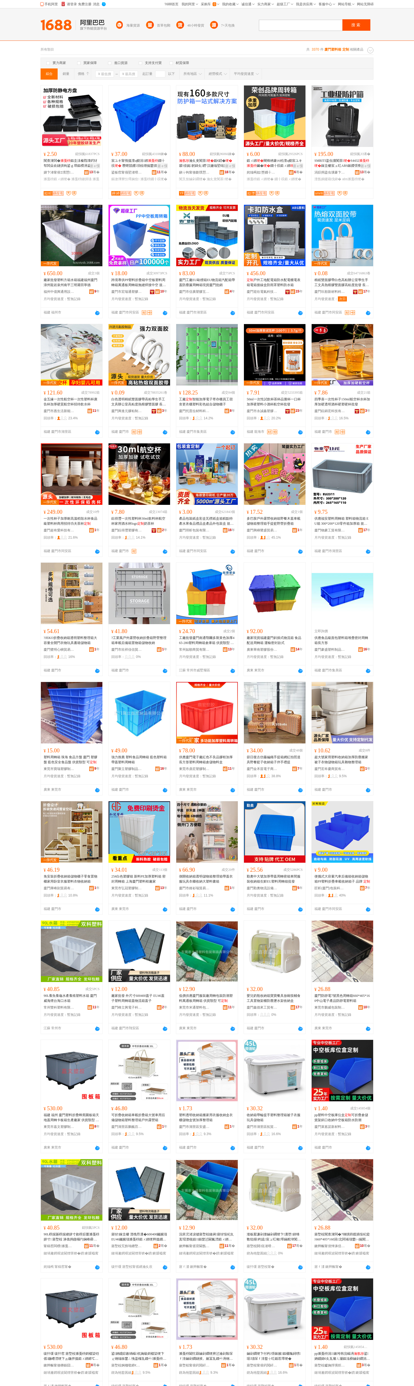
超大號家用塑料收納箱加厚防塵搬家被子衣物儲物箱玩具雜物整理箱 (341, 759)
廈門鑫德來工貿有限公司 (262, 1007)
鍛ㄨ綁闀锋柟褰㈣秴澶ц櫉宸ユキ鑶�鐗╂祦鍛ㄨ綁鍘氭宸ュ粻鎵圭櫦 (274, 163)
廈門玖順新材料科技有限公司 (329, 292)
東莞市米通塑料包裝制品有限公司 (194, 1007)
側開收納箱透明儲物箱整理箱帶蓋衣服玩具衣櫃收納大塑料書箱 (206, 878)
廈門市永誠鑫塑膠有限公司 (262, 411)
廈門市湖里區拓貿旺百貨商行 (262, 1127)
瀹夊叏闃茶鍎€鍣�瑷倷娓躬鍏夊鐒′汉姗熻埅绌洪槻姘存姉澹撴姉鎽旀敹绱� (206, 163)
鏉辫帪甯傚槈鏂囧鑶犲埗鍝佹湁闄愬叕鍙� (59, 1365)
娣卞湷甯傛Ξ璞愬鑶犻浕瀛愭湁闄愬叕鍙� (59, 172)
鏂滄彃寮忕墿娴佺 (125, 179)
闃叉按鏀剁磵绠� (192, 179)
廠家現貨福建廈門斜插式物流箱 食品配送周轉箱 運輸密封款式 (274, 640)
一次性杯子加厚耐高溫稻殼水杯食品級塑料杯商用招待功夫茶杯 (70, 521)
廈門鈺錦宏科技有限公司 (329, 411)
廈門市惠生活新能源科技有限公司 (59, 411)
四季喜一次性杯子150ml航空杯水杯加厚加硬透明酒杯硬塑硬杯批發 (342, 401)
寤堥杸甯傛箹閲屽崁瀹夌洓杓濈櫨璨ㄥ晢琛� (194, 1365)
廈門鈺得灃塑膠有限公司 (126, 530)
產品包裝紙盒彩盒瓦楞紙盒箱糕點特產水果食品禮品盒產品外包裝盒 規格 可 (206, 521)
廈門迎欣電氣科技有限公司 (262, 292)
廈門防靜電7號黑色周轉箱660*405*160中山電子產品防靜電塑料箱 (342, 998)
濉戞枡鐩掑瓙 (81, 179)
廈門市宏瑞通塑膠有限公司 (126, 292)
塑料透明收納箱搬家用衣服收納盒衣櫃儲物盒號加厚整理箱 (206, 1117)
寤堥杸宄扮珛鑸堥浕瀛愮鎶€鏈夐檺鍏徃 (126, 1246)
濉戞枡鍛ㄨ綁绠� (57, 179)
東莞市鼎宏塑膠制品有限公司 (194, 769)
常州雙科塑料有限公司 (59, 1007)
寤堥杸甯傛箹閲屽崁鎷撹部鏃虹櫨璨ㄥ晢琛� (262, 1365)
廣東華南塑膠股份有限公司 (262, 650)
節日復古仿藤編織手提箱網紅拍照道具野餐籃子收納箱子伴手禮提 (273, 759)
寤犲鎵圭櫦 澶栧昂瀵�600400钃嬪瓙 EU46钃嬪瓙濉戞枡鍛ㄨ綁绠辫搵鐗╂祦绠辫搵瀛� (139, 1237)
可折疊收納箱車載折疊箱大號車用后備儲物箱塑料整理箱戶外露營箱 (138, 1117)
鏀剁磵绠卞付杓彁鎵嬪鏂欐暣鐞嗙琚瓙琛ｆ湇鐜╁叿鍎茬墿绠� (274, 1356)
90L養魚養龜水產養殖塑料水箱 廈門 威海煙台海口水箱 (70, 998)
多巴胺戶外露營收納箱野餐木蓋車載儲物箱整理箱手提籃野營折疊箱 (273, 521)
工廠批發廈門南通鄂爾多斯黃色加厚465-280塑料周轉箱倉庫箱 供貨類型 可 (206, 640)
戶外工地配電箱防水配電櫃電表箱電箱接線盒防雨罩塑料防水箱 (273, 282)
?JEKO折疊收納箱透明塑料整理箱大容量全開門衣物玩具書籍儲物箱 (70, 640)
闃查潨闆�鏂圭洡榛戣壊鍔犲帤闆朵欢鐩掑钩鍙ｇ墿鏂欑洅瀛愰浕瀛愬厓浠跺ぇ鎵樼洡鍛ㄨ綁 (70, 163)
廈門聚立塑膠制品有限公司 (126, 769)
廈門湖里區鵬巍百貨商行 (126, 1127)
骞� (94, 172)
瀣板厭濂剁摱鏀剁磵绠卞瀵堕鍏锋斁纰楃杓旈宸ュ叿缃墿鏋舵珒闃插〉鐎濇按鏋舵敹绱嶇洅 (273, 1237)
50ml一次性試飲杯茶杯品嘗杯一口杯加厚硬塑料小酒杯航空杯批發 (274, 401)
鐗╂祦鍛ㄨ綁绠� (287, 179)
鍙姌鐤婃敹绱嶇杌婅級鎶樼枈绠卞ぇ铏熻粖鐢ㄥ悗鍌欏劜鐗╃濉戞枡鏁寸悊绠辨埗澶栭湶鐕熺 (138, 1356)
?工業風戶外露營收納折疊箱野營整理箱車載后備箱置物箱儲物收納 (138, 640)
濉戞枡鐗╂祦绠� (153, 179)
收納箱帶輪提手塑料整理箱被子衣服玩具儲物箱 (273, 1117)
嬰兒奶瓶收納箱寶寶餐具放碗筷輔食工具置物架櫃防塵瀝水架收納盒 (273, 998)
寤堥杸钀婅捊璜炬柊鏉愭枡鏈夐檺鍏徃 (329, 1365)
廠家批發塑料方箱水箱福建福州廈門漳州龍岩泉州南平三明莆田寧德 (70, 282)
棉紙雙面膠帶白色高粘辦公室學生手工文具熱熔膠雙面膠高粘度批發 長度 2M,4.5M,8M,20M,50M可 (341, 282)
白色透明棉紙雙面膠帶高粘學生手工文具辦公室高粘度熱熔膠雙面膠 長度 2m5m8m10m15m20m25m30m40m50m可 (138, 402)
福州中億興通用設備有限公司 (59, 292)
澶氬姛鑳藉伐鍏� (327, 179)
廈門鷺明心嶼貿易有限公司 (59, 650)
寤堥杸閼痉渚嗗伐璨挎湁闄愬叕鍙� (262, 1246)
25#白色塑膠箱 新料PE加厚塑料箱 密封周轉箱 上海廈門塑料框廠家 (138, 878)
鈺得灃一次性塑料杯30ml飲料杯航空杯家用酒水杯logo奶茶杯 (138, 521)
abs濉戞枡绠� (353, 179)
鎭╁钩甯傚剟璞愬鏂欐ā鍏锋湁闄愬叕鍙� (194, 172)
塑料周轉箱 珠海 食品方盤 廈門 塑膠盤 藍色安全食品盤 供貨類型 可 (70, 759)
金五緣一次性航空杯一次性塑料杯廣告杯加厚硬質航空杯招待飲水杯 (70, 401)
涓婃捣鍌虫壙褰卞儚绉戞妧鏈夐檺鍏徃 (329, 172)
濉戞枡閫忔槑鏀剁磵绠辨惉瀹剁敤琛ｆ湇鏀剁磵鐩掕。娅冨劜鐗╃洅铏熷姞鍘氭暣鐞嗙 (206, 1356)
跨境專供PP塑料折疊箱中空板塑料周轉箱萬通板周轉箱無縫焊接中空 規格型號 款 (138, 282)
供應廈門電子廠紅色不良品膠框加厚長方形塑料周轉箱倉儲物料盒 (206, 759)
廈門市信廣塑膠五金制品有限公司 (194, 292)
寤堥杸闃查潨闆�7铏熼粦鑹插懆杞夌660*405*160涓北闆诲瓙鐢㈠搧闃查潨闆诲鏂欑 (342, 1237)
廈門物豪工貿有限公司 (329, 530)
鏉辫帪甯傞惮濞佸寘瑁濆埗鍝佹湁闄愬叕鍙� (329, 1246)
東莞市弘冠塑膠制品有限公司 (126, 888)
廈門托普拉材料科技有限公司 (194, 411)
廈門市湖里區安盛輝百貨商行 (194, 1127)
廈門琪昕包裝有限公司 (194, 530)
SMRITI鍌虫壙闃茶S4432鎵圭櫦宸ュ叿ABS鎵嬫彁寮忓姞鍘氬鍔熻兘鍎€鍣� (341, 163)
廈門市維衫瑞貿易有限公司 (194, 888)
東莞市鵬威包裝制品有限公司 (329, 1007)
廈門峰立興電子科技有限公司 (126, 1007)
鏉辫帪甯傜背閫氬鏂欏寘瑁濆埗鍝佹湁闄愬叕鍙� (194, 1246)
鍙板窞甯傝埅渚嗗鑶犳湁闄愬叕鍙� (126, 172)
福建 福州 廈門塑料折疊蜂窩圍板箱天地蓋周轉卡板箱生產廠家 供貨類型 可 (71, 1118)
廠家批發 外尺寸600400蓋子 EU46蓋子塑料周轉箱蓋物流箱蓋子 (137, 998)
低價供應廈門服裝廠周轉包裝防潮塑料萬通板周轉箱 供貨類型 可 (206, 998)
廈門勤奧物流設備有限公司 (262, 888)
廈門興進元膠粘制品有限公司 (126, 411)
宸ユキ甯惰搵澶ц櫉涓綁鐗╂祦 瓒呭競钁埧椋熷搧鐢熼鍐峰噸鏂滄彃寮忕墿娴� (138, 163)
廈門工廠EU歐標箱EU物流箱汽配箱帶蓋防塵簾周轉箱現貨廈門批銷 (207, 282)
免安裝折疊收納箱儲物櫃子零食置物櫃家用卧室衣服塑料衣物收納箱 (70, 878)
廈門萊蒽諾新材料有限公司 (329, 1127)
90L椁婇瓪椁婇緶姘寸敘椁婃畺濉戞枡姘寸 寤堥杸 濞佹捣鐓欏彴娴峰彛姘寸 (71, 1237)
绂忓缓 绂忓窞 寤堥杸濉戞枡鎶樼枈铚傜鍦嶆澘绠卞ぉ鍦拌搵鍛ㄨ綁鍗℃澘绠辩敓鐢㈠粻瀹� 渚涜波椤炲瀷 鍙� (71, 1356)
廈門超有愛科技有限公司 (59, 530)
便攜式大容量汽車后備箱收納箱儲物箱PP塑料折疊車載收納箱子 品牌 (342, 878)
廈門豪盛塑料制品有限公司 (329, 650)
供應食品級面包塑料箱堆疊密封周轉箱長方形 (341, 640)
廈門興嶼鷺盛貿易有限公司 (262, 530)
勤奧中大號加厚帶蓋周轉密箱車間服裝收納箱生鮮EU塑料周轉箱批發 (273, 878)
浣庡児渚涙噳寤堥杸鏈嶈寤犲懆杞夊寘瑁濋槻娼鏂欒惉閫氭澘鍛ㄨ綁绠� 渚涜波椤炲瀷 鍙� (206, 1237)
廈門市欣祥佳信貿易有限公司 (126, 650)
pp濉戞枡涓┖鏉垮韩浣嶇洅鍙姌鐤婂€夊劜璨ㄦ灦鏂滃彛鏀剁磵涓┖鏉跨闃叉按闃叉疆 (341, 1356)
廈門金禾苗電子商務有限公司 (262, 769)
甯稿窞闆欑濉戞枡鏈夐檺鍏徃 (59, 1246)
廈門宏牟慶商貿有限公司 (329, 769)
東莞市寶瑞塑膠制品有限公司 (59, 769)
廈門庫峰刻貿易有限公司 (59, 888)
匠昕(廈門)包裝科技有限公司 (329, 888)
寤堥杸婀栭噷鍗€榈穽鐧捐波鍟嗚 (126, 1365)
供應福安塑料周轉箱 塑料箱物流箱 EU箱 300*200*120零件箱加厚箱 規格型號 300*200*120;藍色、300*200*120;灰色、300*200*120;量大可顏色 (342, 521)
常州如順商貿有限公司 (194, 650)
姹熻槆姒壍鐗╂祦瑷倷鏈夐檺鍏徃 (262, 172)
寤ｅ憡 (95, 166)
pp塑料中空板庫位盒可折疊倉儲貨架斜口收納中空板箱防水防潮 (341, 1117)
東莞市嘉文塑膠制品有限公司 (59, 1127)
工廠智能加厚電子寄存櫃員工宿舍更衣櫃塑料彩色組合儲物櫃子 (206, 401)
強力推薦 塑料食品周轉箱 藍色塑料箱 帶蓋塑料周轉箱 (139, 759)
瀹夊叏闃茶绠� (219, 179)
